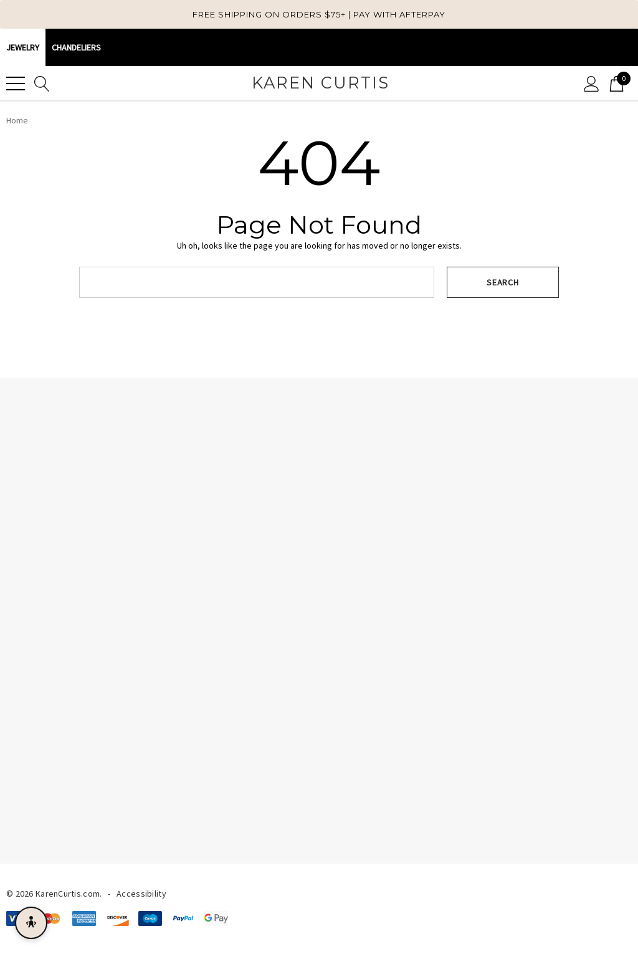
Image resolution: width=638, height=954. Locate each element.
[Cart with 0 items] (616, 83)
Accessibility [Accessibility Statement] (141, 893)
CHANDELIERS (76, 47)
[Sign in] (591, 83)
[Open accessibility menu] (31, 923)
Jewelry (22, 47)
